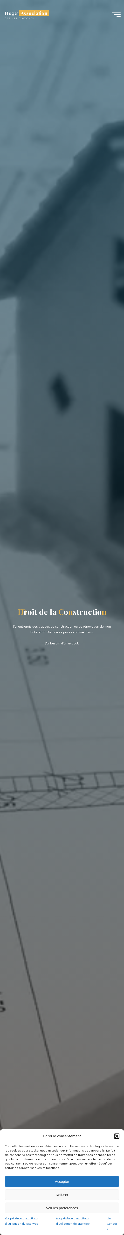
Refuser (62, 1195)
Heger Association (26, 13)
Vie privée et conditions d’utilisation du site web (22, 1220)
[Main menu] (116, 14)
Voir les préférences (62, 1208)
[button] (116, 1136)
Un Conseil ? (112, 1223)
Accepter (62, 1181)
